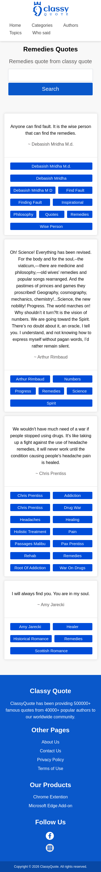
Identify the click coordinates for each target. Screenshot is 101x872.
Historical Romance (30, 638)
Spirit (51, 403)
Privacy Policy (50, 759)
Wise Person (51, 226)
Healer (72, 626)
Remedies (80, 214)
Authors (70, 25)
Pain (72, 531)
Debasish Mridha (51, 178)
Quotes (51, 214)
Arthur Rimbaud (30, 379)
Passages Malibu (30, 543)
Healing (72, 519)
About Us (51, 742)
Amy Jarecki (30, 626)
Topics (15, 33)
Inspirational (72, 202)
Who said (41, 33)
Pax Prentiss (72, 543)
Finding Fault (30, 202)
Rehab (30, 555)
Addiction (72, 495)
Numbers (72, 379)
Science (79, 391)
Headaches (30, 519)
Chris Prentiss (30, 495)
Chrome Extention (50, 797)
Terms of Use (50, 768)
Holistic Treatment (30, 531)
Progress (23, 391)
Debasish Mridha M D (32, 190)
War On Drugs (72, 567)
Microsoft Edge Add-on (50, 805)
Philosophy (23, 214)
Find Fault (75, 190)
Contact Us (50, 751)
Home (15, 25)
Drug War (72, 507)
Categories (42, 25)
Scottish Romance (51, 650)
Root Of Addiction (30, 567)
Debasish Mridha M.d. (51, 166)
